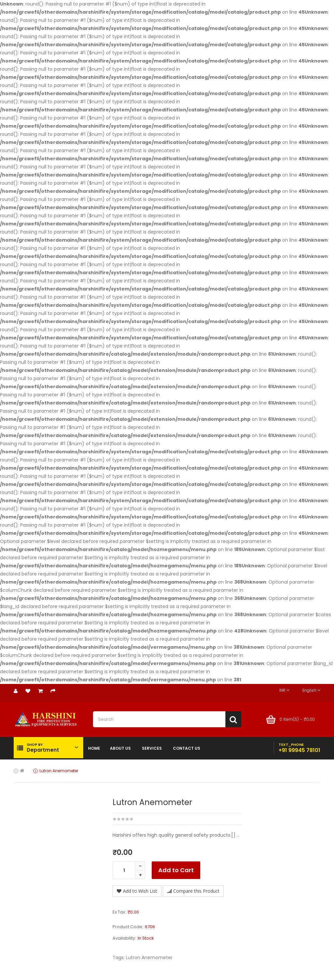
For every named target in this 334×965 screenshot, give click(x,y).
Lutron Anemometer (58, 770)
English (311, 690)
